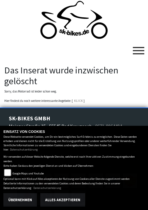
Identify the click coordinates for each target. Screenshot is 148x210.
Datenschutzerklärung (24, 149)
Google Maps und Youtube (28, 173)
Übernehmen (20, 199)
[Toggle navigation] (138, 48)
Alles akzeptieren (62, 199)
